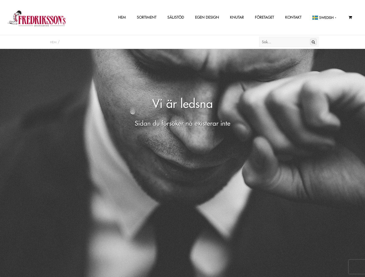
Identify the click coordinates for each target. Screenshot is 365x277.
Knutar (237, 17)
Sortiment (146, 17)
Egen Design (207, 17)
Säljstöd (175, 17)
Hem (122, 17)
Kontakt (293, 17)
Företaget (264, 17)
